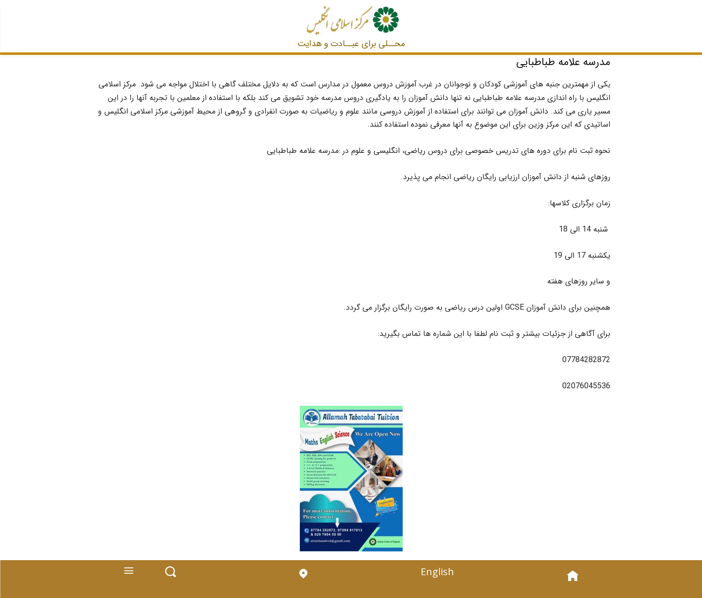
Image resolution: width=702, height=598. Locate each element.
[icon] (303, 582)
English (436, 575)
